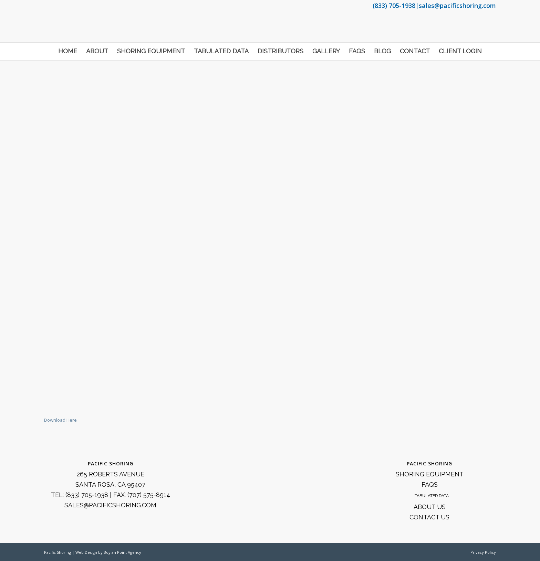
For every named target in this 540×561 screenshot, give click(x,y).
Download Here (60, 420)
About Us (430, 506)
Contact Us (429, 517)
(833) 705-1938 (394, 5)
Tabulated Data (432, 495)
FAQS (430, 484)
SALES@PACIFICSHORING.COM (110, 505)
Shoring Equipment (430, 474)
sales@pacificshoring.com (457, 5)
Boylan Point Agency (122, 552)
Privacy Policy (483, 552)
